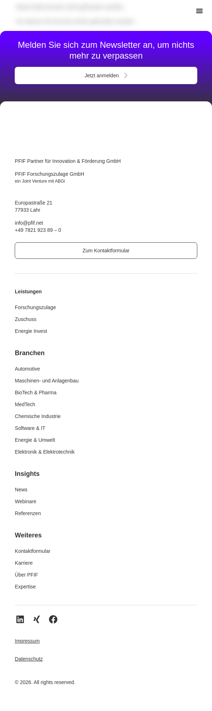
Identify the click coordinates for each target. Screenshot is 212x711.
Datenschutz (29, 659)
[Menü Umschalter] (199, 10)
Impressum (27, 641)
